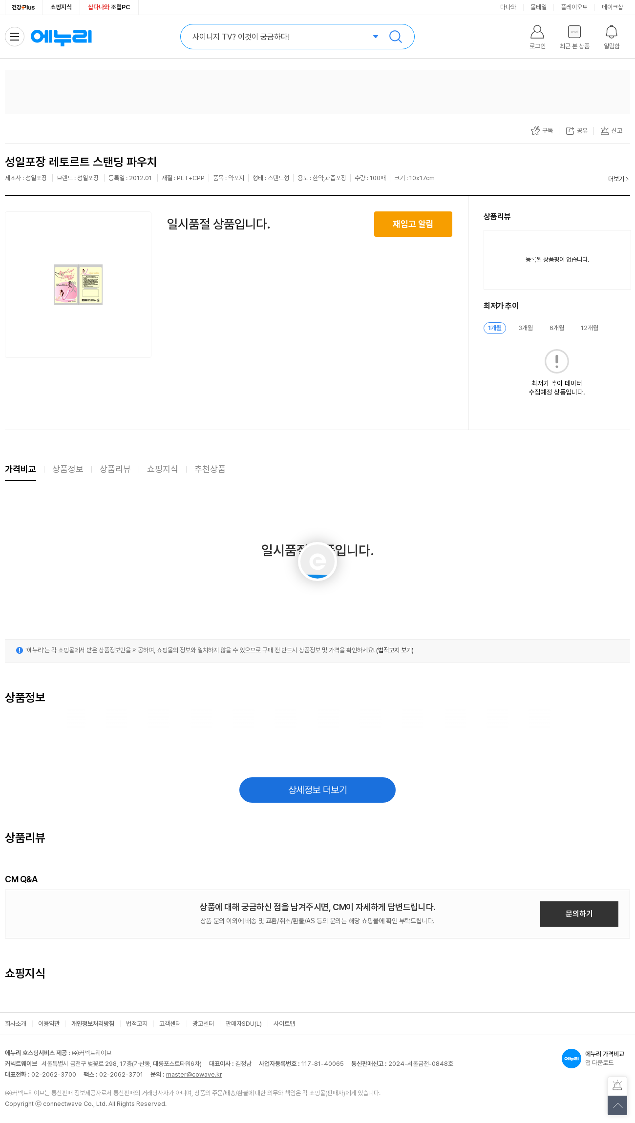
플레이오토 (574, 7)
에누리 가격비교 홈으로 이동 (61, 36)
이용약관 (49, 1023)
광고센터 (203, 1023)
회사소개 (15, 1023)
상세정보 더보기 (317, 790)
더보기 (616, 179)
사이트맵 (284, 1023)
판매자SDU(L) (244, 1023)
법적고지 (137, 1023)
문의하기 (579, 913)
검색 (395, 36)
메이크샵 (612, 7)
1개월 (495, 328)
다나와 (508, 7)
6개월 (557, 328)
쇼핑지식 (61, 7)
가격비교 (20, 469)
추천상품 (210, 469)
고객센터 (170, 1023)
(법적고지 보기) (395, 650)
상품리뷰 (115, 469)
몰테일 (538, 7)
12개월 (589, 328)
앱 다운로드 (596, 1058)
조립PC (109, 7)
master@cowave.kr (194, 1074)
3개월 (525, 328)
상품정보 (68, 469)
